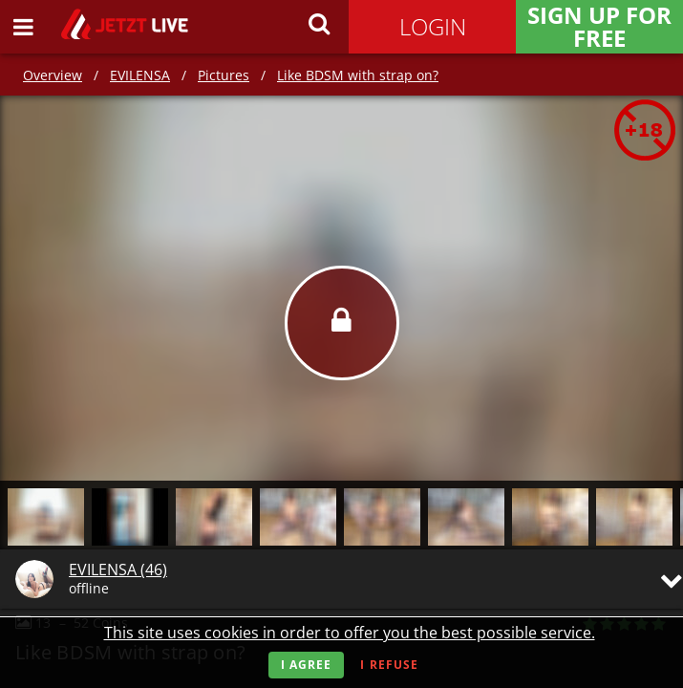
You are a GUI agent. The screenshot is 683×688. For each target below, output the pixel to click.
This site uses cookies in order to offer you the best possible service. (349, 632)
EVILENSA (140, 75)
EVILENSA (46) (118, 569)
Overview (52, 75)
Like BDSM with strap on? (357, 75)
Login (432, 26)
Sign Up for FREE (599, 27)
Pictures (223, 75)
